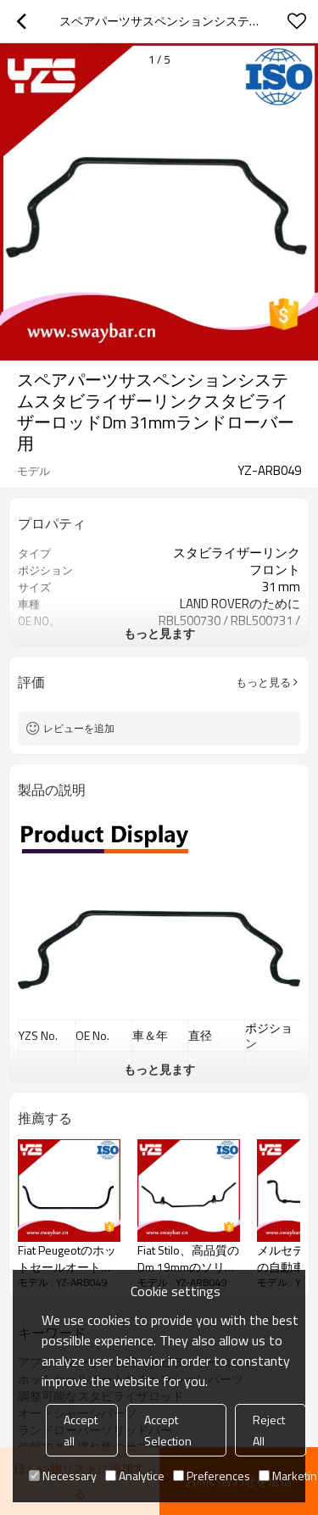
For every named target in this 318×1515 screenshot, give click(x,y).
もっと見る (263, 682)
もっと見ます (159, 633)
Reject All (269, 1430)
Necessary (63, 1475)
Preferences (211, 1475)
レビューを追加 (78, 728)
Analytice (135, 1475)
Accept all (81, 1430)
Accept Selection (168, 1430)
